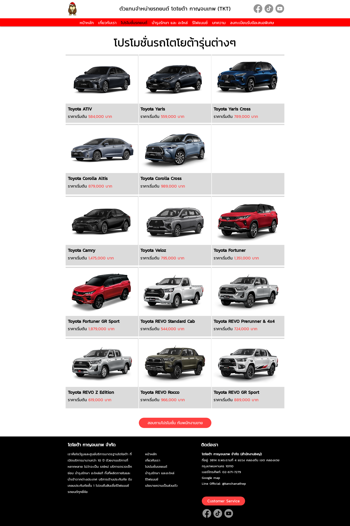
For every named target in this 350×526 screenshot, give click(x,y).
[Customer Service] (223, 501)
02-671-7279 (231, 471)
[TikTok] (269, 8)
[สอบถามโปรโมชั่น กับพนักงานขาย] (175, 423)
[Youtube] (279, 8)
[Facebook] (258, 8)
